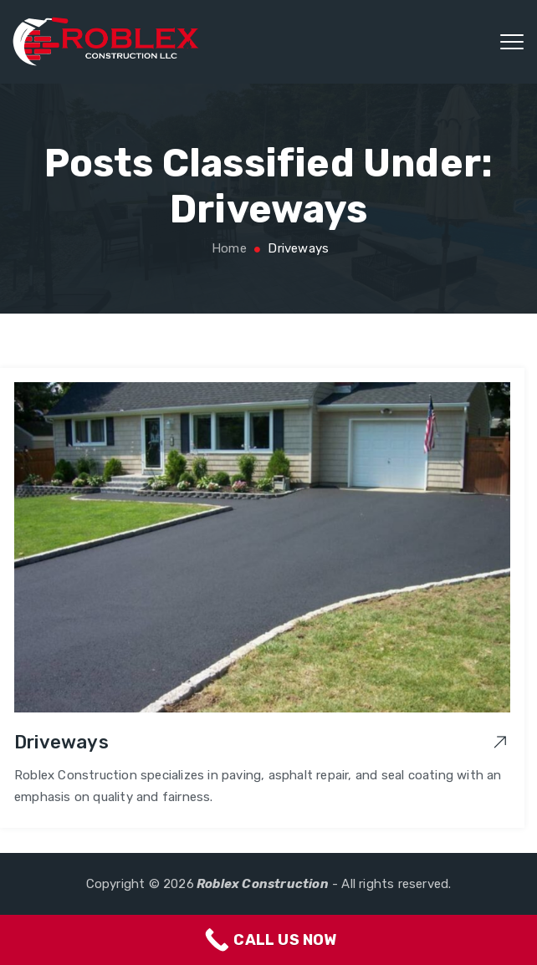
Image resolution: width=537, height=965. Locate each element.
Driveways (61, 742)
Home (227, 248)
